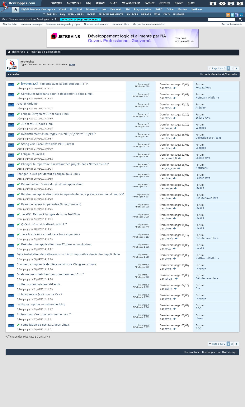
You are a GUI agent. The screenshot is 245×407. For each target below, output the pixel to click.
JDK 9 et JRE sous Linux (37, 124)
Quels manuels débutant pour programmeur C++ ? (50, 274)
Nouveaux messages (31, 24)
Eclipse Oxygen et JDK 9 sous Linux (45, 114)
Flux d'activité (10, 24)
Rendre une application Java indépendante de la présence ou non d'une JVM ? (70, 196)
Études (164, 3)
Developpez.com (211, 352)
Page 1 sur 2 (218, 68)
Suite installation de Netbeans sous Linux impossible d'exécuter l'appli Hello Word (68, 256)
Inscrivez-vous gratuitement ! (80, 19)
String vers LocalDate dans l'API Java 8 (47, 144)
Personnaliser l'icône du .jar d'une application (52, 184)
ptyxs (30, 88)
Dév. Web (115, 9)
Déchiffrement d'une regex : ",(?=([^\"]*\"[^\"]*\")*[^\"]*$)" (58, 134)
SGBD (159, 9)
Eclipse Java (202, 118)
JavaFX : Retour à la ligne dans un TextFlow (50, 214)
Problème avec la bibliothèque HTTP (63, 84)
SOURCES (132, 14)
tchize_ (169, 279)
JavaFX (199, 188)
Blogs (100, 3)
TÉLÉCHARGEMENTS (111, 14)
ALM (79, 9)
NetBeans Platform (207, 98)
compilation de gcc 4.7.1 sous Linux (45, 325)
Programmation (142, 9)
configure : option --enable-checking (41, 304)
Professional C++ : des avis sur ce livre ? (44, 314)
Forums (56, 3)
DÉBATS (146, 14)
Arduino (200, 108)
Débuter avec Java (206, 198)
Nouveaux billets (120, 24)
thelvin (169, 239)
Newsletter (130, 3)
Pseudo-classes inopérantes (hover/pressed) (51, 204)
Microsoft (91, 9)
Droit (178, 3)
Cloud (62, 9)
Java (103, 9)
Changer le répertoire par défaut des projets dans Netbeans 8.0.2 (65, 164)
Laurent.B (171, 158)
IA (71, 9)
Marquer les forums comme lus (148, 24)
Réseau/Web (203, 88)
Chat (113, 3)
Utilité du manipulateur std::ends (39, 284)
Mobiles (182, 9)
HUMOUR (178, 14)
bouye (169, 128)
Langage (200, 128)
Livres (199, 318)
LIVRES (91, 14)
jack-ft (168, 289)
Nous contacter (192, 352)
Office (170, 9)
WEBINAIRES (76, 14)
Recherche (18, 52)
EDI (128, 9)
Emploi (149, 3)
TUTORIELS (50, 14)
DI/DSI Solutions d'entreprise (38, 9)
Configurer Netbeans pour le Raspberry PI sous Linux (56, 94)
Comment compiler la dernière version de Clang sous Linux (56, 264)
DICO (166, 14)
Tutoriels (73, 3)
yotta (168, 249)
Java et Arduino (27, 104)
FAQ (88, 3)
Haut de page (229, 352)
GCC (198, 308)
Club (190, 3)
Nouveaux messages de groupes (63, 24)
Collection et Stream (208, 138)
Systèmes (196, 9)
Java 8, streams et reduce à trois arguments (50, 234)
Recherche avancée (232, 24)
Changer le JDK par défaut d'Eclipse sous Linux (48, 174)
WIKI (157, 14)
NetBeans (201, 168)
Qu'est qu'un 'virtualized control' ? (44, 224)
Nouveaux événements (96, 24)
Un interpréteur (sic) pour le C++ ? (39, 294)
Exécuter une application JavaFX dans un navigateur (56, 244)
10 (148, 194)
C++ (197, 288)
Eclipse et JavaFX (33, 154)
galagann (170, 168)
